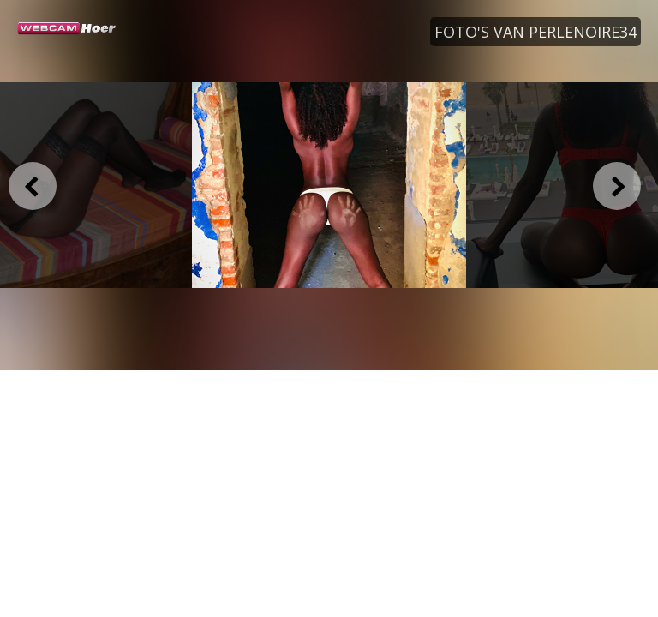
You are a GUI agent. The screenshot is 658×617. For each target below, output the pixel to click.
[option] (329, 185)
